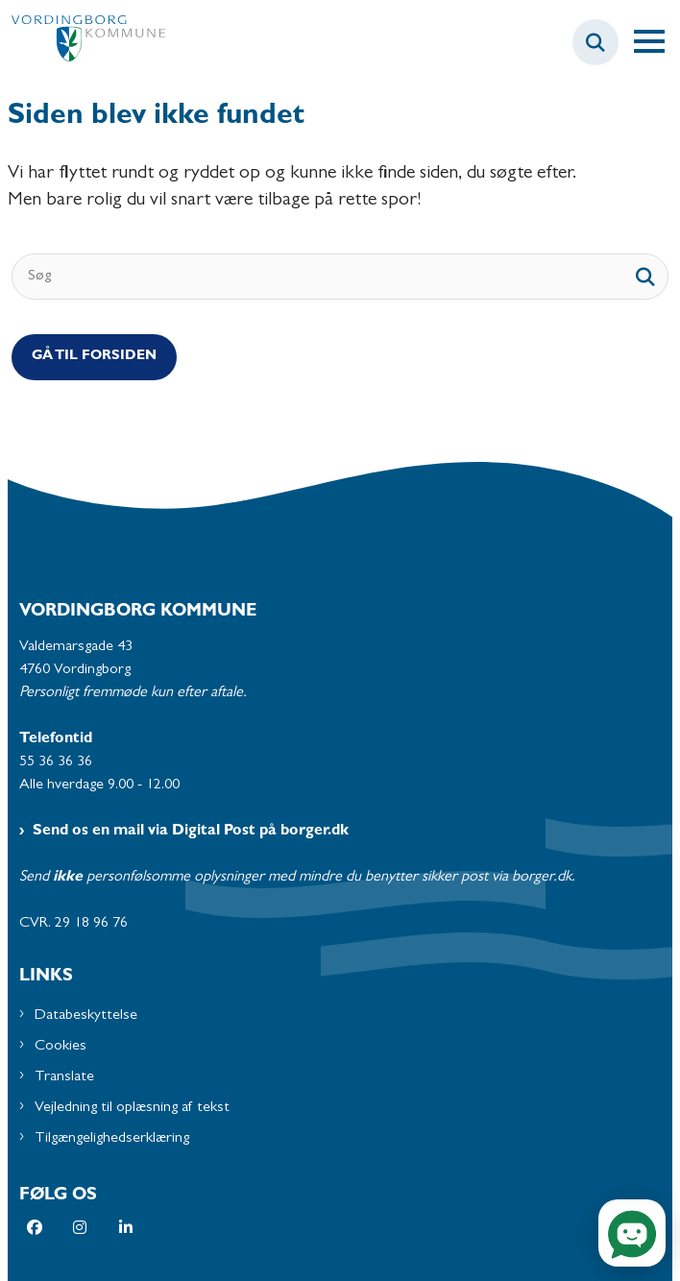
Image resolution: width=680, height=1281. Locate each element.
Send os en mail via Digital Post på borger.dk (191, 831)
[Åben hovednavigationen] (657, 42)
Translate (64, 1077)
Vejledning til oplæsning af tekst (132, 1108)
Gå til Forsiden (94, 357)
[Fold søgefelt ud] (595, 42)
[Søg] (340, 277)
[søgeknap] (645, 277)
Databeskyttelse (86, 1016)
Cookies (60, 1046)
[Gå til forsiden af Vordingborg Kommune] (82, 42)
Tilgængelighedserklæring (112, 1139)
